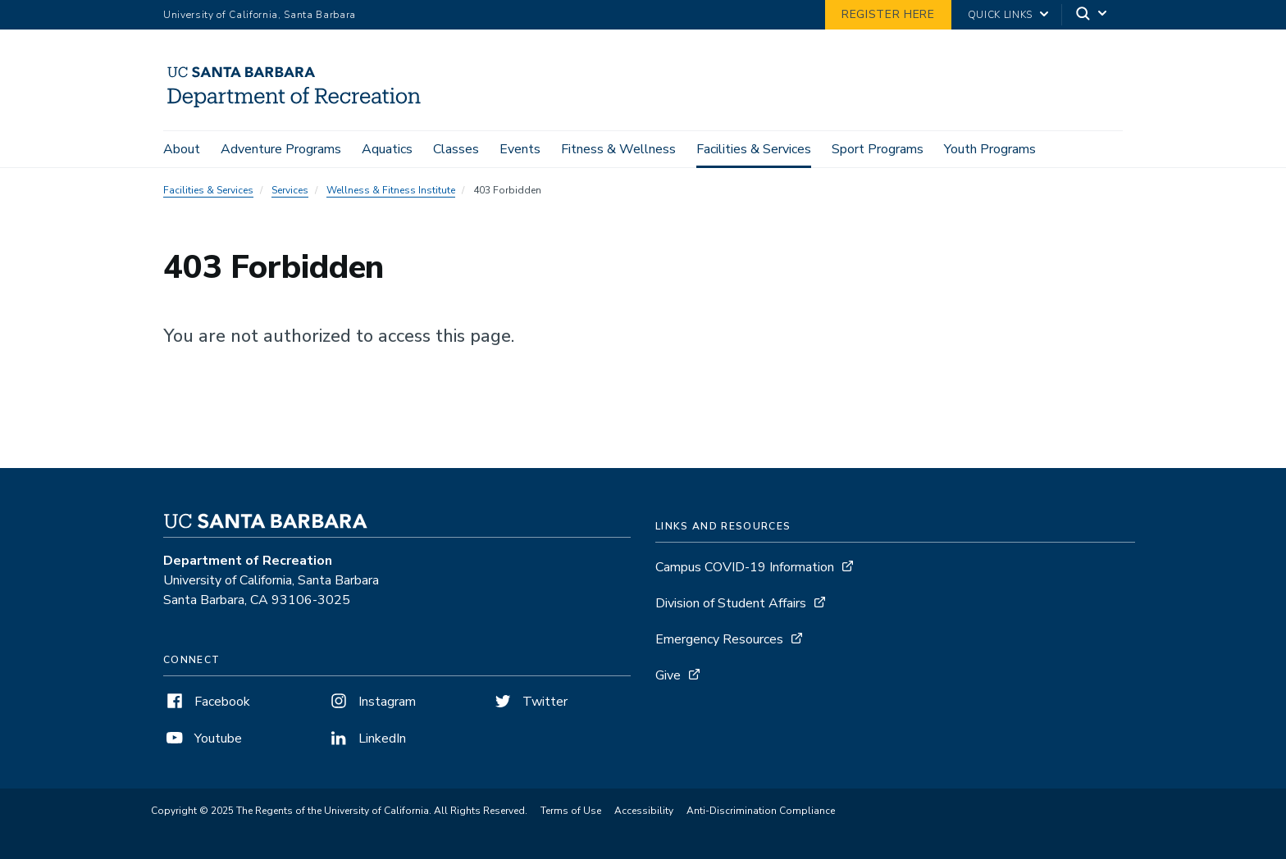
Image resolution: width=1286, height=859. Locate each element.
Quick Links (1000, 14)
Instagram (371, 702)
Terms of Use (570, 810)
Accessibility (643, 810)
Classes (456, 149)
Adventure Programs (281, 149)
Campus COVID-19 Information (744, 567)
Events (519, 149)
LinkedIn (366, 738)
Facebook (206, 702)
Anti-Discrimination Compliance (760, 810)
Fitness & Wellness (618, 149)
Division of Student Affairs (730, 603)
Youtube (202, 738)
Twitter (529, 702)
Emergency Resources (719, 639)
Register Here (888, 14)
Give (668, 675)
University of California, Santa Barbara (259, 14)
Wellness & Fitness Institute (390, 190)
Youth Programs (990, 149)
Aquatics (387, 149)
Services (289, 190)
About (181, 149)
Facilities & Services (753, 149)
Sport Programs (877, 149)
